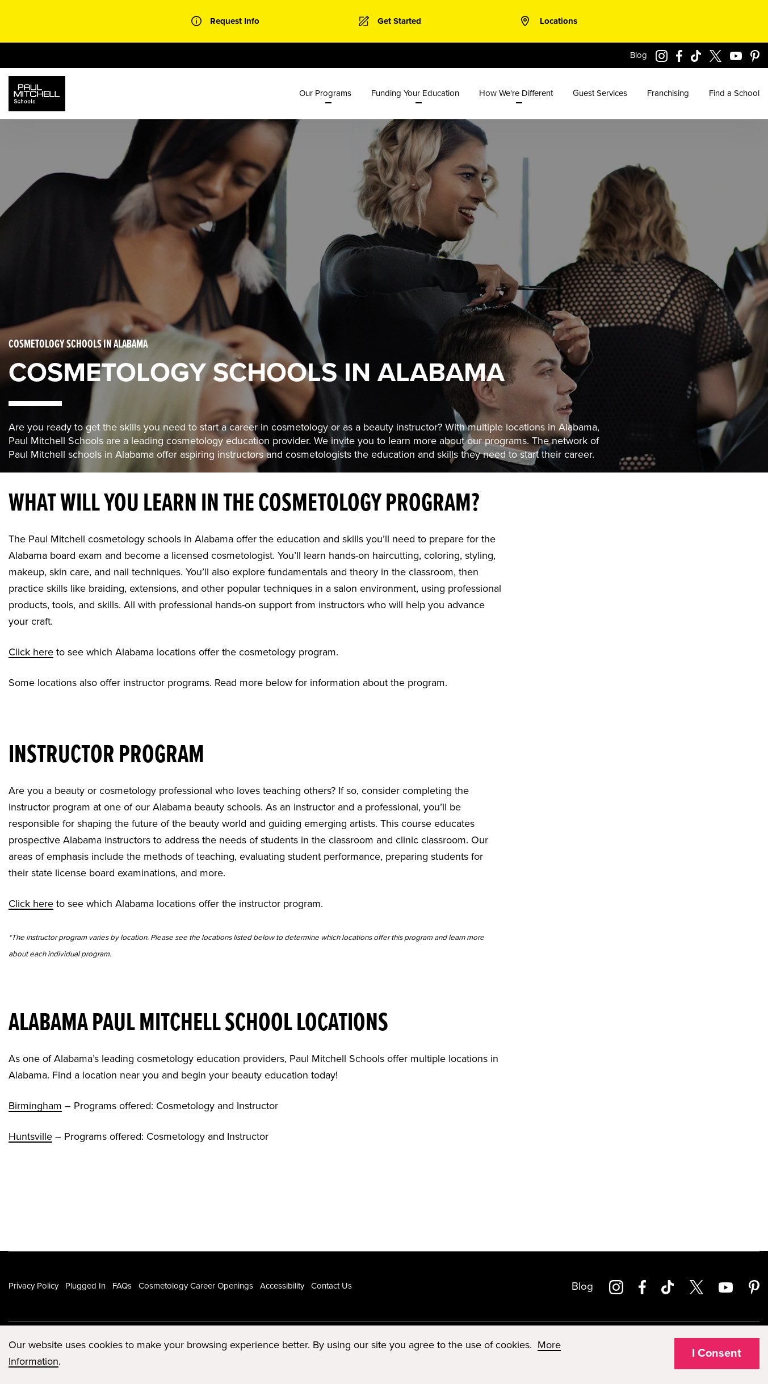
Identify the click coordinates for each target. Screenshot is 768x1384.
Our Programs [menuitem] (325, 93)
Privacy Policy (33, 1286)
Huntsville (30, 1136)
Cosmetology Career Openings (196, 1286)
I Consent (716, 1353)
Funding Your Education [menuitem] (415, 93)
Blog (638, 55)
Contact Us (331, 1286)
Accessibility (282, 1286)
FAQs (122, 1286)
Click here (31, 652)
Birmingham (35, 1105)
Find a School (734, 93)
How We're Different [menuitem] (516, 93)
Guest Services (600, 93)
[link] (225, 21)
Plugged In (85, 1286)
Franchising (668, 93)
